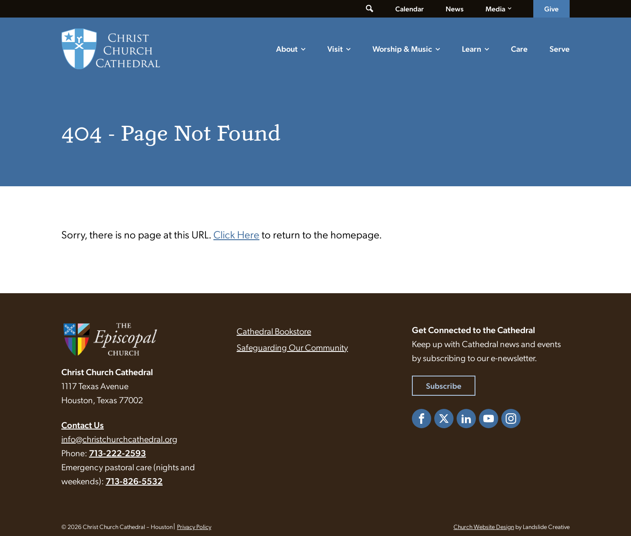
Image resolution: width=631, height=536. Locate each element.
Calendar (409, 8)
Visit (335, 48)
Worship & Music (402, 48)
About (287, 48)
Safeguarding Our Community (292, 347)
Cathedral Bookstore (274, 331)
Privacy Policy (194, 526)
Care (519, 48)
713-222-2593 (117, 452)
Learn (471, 48)
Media (495, 8)
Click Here (236, 234)
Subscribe (443, 385)
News (455, 8)
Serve (559, 48)
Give (551, 8)
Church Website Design (484, 526)
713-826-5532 (134, 480)
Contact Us (82, 424)
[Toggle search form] (369, 9)
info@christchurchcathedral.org (119, 438)
